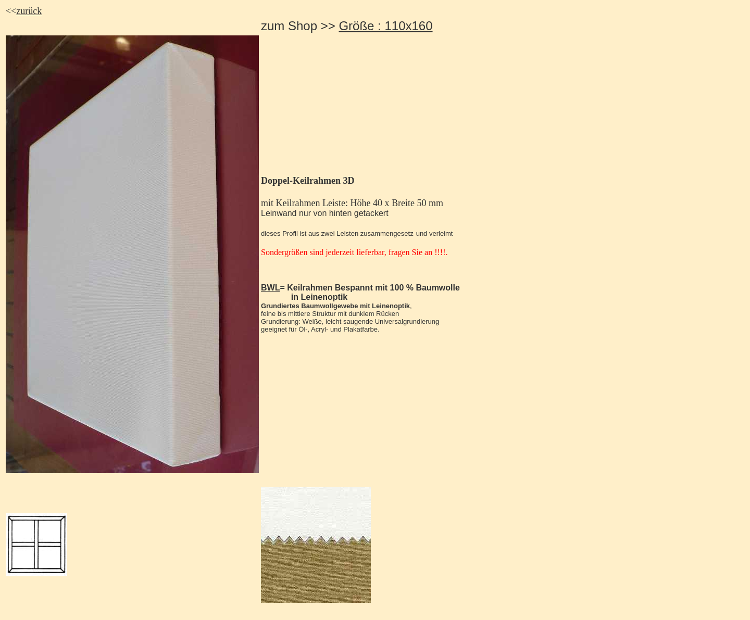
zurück (29, 11)
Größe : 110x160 (385, 26)
